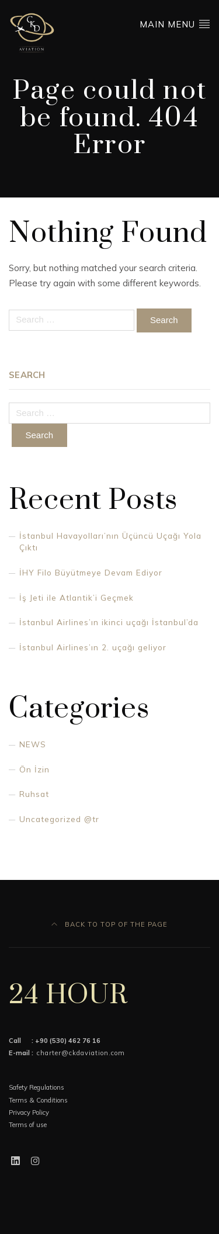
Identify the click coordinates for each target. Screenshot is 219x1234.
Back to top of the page (109, 924)
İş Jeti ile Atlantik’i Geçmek (76, 597)
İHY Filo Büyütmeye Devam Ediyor (90, 572)
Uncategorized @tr (59, 819)
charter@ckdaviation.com (81, 1053)
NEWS (32, 744)
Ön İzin (34, 769)
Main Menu (175, 24)
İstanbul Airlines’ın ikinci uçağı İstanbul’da (109, 622)
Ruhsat (34, 794)
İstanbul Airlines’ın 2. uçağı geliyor (92, 647)
